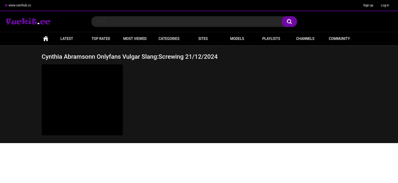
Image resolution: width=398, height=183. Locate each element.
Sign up (368, 5)
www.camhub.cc (20, 5)
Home (46, 38)
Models (237, 39)
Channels (305, 39)
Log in (385, 5)
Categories (169, 39)
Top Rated (101, 39)
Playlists (271, 39)
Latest (66, 39)
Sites (203, 39)
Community (339, 39)
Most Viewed (134, 39)
